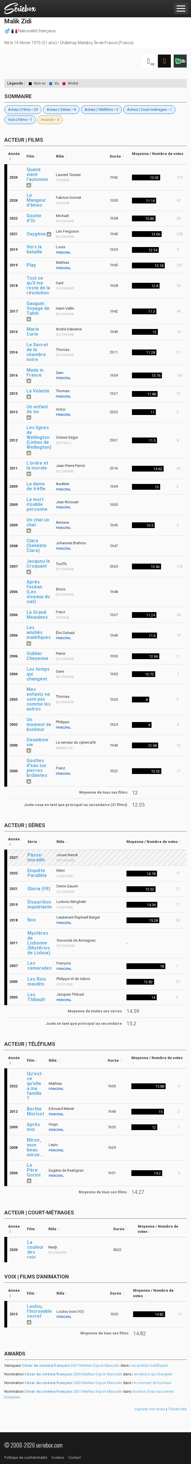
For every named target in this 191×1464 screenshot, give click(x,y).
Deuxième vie (37, 742)
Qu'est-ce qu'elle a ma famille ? (35, 1086)
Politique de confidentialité (25, 1458)
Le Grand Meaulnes (37, 615)
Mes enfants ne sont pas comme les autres (39, 699)
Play (31, 265)
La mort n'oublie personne (37, 504)
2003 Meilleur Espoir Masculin (73, 1383)
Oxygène (36, 233)
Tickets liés (177, 1409)
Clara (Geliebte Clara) (37, 545)
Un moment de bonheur (39, 724)
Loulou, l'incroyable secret (39, 1311)
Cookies (57, 1458)
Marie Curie (33, 331)
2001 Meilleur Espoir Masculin (73, 1391)
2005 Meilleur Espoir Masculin (73, 1374)
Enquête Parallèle (37, 873)
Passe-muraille (36, 857)
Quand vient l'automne (37, 174)
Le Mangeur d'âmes (36, 200)
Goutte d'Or (34, 218)
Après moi (33, 1127)
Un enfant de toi (37, 409)
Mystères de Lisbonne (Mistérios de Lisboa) (38, 943)
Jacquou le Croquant (38, 564)
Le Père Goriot (34, 1170)
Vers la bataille (34, 249)
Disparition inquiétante (39, 904)
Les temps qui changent (38, 674)
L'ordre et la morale (37, 465)
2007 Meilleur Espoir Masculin (71, 1365)
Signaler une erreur (150, 1409)
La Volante (38, 390)
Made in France (35, 372)
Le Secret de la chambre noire (37, 352)
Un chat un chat (38, 522)
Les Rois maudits (36, 981)
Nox (31, 919)
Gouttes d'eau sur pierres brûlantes (37, 768)
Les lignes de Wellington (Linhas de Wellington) (39, 437)
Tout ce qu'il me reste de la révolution (38, 285)
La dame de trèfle (36, 486)
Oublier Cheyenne (37, 656)
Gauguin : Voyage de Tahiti (38, 308)
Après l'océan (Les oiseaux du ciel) (38, 591)
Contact (74, 1458)
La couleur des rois (35, 1249)
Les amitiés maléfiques (39, 632)
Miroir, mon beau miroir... (35, 1147)
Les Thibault (36, 997)
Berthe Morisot (35, 1111)
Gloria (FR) (38, 888)
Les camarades (39, 966)
